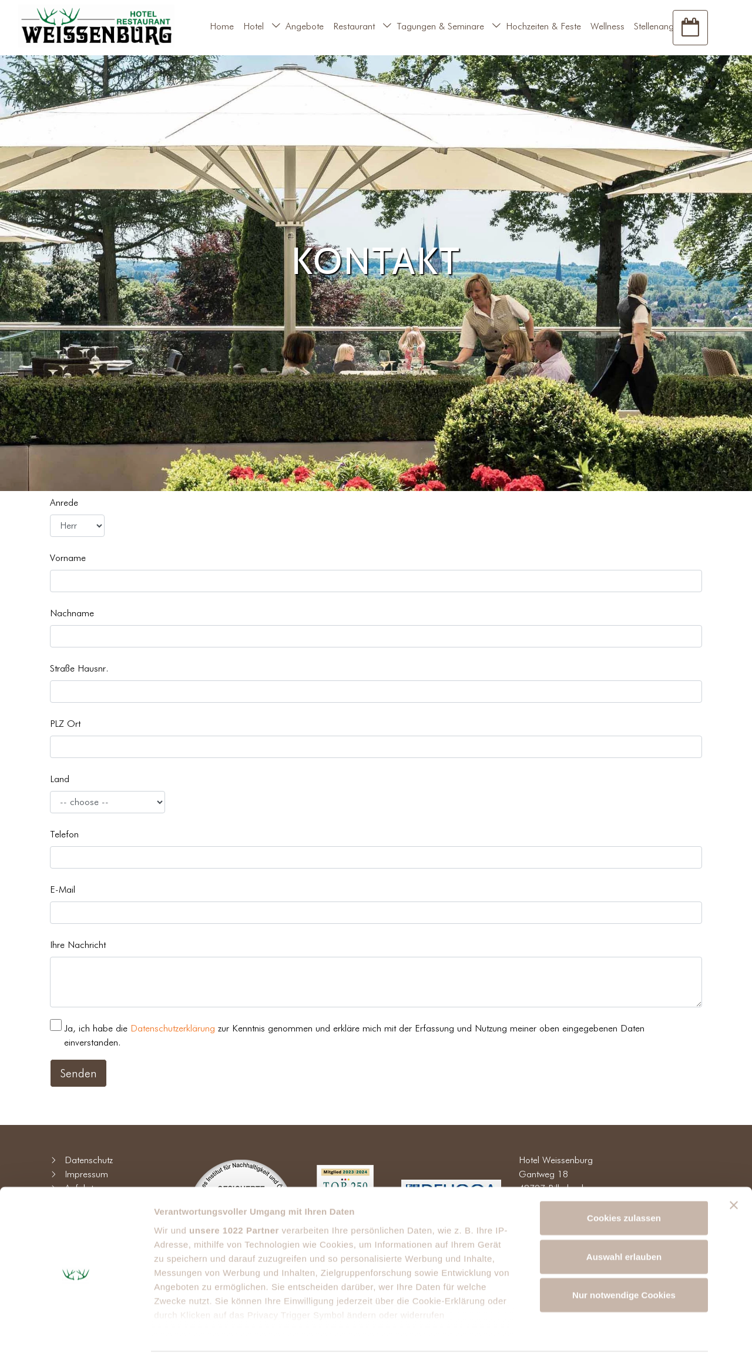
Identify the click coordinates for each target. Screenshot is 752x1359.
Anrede (64, 502)
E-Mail (62, 889)
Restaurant (354, 26)
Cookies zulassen (624, 1179)
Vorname (68, 557)
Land (59, 778)
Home (222, 26)
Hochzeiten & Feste (543, 26)
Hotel (253, 26)
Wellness (607, 26)
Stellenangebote (665, 26)
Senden (78, 1073)
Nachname (72, 613)
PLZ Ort (65, 723)
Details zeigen (624, 1336)
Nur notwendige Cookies (624, 1256)
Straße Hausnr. (79, 668)
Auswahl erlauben (624, 1218)
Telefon (64, 834)
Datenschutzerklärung (172, 1028)
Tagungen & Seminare (440, 26)
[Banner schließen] (734, 1167)
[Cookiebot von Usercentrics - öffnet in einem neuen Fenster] (76, 1336)
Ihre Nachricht (78, 944)
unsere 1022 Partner (234, 1191)
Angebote (305, 26)
